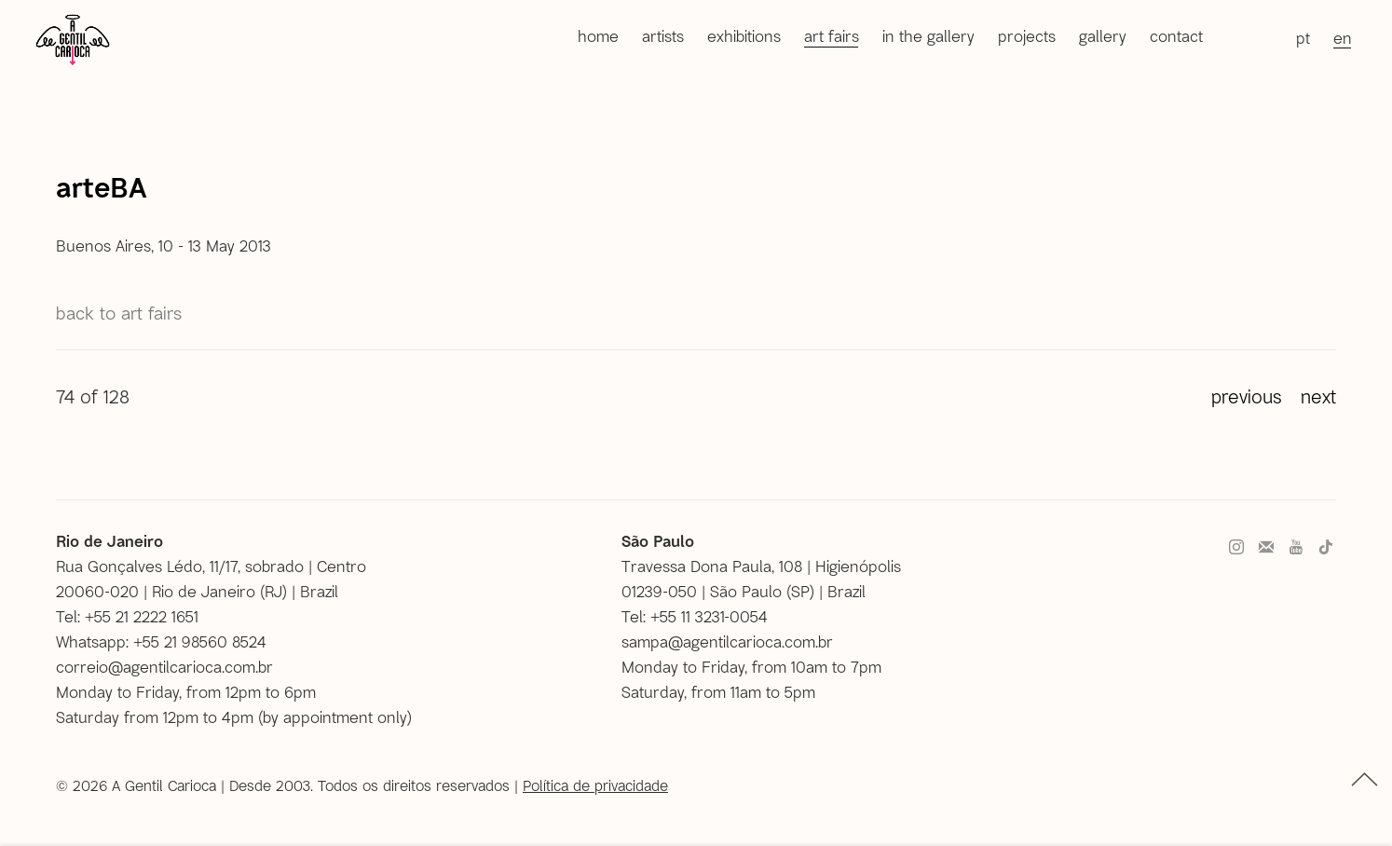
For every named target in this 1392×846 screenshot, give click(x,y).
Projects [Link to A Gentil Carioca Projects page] (1027, 35)
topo (1364, 779)
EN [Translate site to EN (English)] (1342, 37)
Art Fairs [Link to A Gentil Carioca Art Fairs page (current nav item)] (831, 35)
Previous (1246, 396)
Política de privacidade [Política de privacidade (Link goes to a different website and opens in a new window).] (595, 785)
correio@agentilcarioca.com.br (164, 666)
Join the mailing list (1266, 547)
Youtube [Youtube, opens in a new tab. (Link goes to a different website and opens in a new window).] (1296, 547)
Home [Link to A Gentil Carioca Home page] (598, 35)
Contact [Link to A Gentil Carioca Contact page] (1176, 35)
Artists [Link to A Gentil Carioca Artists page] (663, 35)
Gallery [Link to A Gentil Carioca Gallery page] (1102, 35)
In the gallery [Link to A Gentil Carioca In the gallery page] (928, 35)
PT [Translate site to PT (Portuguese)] (1303, 37)
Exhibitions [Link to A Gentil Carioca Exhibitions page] (744, 35)
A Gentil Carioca (72, 39)
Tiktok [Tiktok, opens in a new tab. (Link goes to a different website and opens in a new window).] (1325, 547)
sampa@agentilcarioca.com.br (727, 641)
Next (1318, 396)
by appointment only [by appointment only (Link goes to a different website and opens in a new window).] (335, 716)
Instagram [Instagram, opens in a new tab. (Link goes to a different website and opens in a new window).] (1236, 547)
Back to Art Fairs (119, 312)
